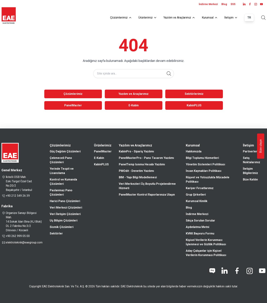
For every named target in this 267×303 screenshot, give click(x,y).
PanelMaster (73, 105)
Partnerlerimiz (253, 151)
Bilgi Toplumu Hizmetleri (202, 158)
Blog (224, 4)
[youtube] (261, 4)
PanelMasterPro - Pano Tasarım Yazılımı (146, 158)
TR (249, 17)
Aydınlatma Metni (197, 227)
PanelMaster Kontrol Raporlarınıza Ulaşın (147, 194)
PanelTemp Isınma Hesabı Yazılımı (142, 164)
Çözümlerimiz (120, 17)
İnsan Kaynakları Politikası (203, 171)
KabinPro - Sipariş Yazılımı (136, 151)
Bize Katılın (250, 179)
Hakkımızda (193, 151)
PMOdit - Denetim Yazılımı (136, 171)
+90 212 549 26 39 (15, 196)
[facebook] (249, 4)
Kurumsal (209, 17)
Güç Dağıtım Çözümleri (65, 151)
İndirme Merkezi (208, 4)
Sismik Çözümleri (61, 227)
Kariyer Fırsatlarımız (200, 188)
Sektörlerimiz (194, 94)
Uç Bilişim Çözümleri (63, 220)
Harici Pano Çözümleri (65, 201)
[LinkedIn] (244, 4)
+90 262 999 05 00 (15, 236)
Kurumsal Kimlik (196, 201)
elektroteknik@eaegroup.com (24, 242)
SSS (233, 4)
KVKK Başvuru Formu (200, 233)
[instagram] (255, 4)
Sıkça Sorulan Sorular (200, 220)
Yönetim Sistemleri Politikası (205, 164)
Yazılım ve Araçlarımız (179, 17)
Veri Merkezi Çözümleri (66, 207)
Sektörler (56, 233)
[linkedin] (224, 271)
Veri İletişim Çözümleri (65, 214)
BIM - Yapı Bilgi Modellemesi (138, 177)
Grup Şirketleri (196, 194)
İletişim (230, 17)
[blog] (212, 271)
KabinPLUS (194, 105)
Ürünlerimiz (147, 17)
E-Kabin (134, 105)
